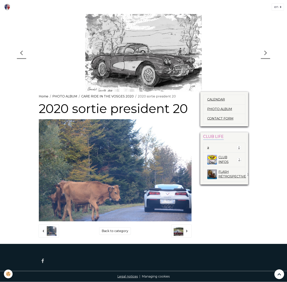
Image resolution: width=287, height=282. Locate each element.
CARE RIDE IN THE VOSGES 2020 (107, 96)
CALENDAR (216, 99)
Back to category (115, 231)
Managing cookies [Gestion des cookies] (156, 276)
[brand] (8, 7)
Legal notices (127, 276)
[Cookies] (8, 274)
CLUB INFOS (224, 160)
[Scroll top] (279, 274)
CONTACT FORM (220, 118)
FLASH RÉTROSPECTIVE (226, 174)
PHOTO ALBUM (64, 96)
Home (43, 96)
